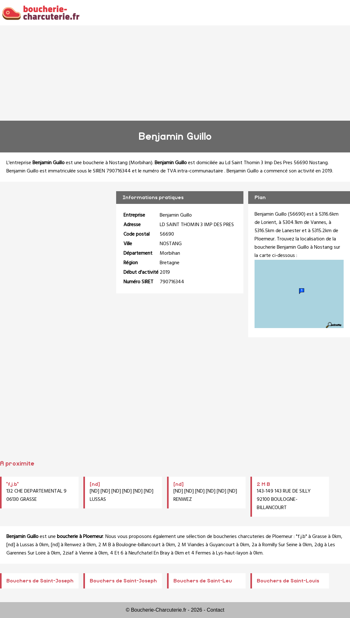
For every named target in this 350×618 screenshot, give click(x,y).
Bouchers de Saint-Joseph (40, 580)
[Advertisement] (175, 73)
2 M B (263, 484)
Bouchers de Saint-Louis (288, 580)
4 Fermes (201, 553)
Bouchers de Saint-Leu (202, 580)
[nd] (95, 484)
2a (254, 545)
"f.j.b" (12, 484)
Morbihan (140, 163)
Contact (215, 610)
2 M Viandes (191, 545)
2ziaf (68, 553)
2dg (318, 545)
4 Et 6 (116, 553)
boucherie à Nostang (105, 163)
